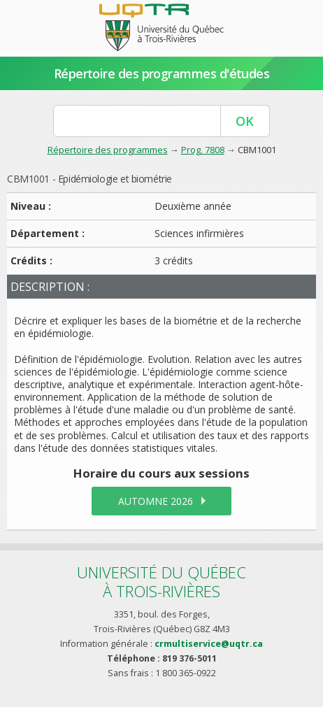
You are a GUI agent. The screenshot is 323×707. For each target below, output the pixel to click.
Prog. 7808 (202, 149)
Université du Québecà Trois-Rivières (161, 581)
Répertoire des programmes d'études (162, 73)
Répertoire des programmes (108, 149)
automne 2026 (155, 501)
